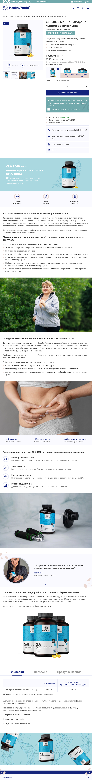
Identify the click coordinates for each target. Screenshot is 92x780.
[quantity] (67, 86)
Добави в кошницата (67, 92)
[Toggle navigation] (88, 8)
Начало (5, 16)
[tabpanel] (46, 700)
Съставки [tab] (17, 672)
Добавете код (81, 2)
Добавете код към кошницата (65, 109)
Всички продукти (15, 16)
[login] (78, 7)
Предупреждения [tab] (69, 672)
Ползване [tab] (40, 672)
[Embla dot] (45, 584)
